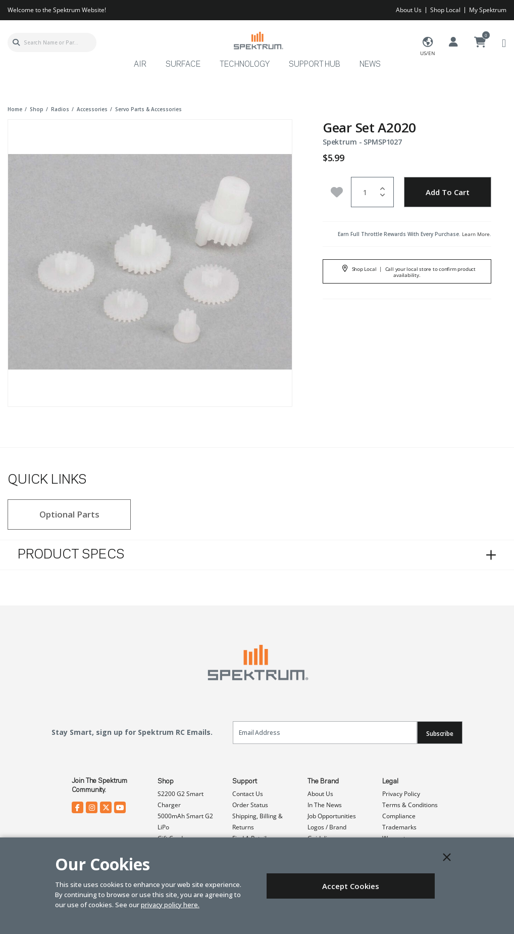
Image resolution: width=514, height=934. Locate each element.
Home (15, 109)
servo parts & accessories (148, 109)
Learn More (476, 234)
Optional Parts (69, 514)
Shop (166, 781)
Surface (183, 64)
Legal (390, 781)
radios (60, 109)
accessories (92, 109)
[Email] (325, 732)
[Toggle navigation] (503, 42)
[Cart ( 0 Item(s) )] (480, 42)
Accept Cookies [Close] (350, 886)
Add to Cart (448, 192)
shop (36, 109)
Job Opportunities (331, 816)
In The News (324, 805)
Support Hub (314, 64)
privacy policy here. (170, 904)
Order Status (250, 805)
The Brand (323, 781)
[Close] (446, 857)
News (370, 64)
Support (244, 781)
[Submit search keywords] (16, 42)
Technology (245, 64)
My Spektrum (487, 10)
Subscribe (439, 733)
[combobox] (52, 42)
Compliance (399, 816)
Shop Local (445, 10)
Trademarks (399, 827)
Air (140, 64)
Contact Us (247, 793)
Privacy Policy (401, 793)
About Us (409, 10)
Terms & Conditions (410, 805)
